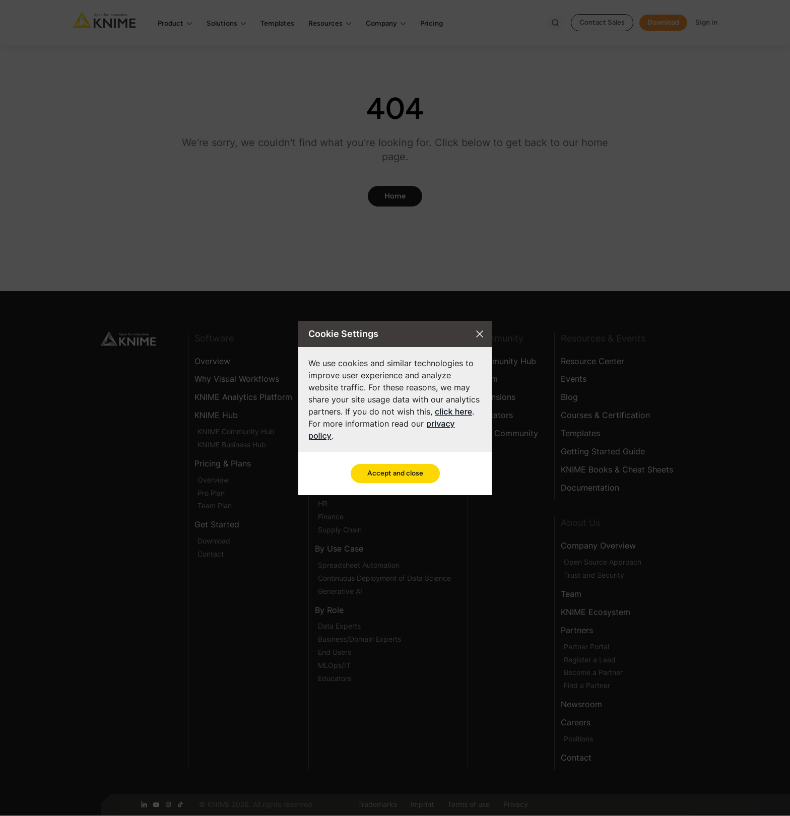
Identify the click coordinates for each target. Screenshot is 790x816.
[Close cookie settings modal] (480, 334)
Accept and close (395, 473)
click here (453, 411)
